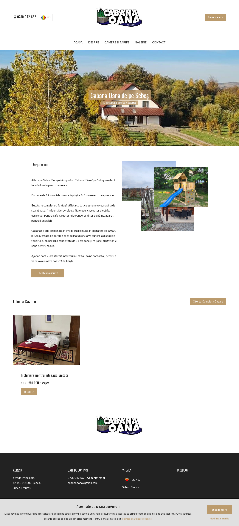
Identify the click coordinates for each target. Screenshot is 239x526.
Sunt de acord (219, 509)
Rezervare (215, 17)
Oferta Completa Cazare (208, 301)
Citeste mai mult (48, 273)
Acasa (78, 42)
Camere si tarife (117, 42)
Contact (159, 42)
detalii (29, 391)
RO (46, 17)
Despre (93, 42)
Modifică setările (219, 518)
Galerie (141, 42)
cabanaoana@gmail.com (82, 482)
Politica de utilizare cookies (137, 518)
